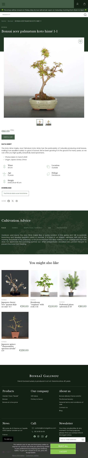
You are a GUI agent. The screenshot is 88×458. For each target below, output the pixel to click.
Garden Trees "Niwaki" (10, 396)
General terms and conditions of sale (71, 403)
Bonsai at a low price (10, 402)
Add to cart (8, 137)
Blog (60, 410)
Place (4, 228)
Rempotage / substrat (33, 228)
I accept (63, 451)
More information (18, 455)
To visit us (8, 439)
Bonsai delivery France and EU (70, 396)
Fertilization (62, 228)
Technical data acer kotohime (15, 193)
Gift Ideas (34, 396)
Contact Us (63, 407)
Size (49, 228)
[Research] (18, 14)
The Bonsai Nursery (66, 399)
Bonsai (5, 399)
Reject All (63, 446)
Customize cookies (32, 455)
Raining (15, 228)
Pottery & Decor (37, 399)
